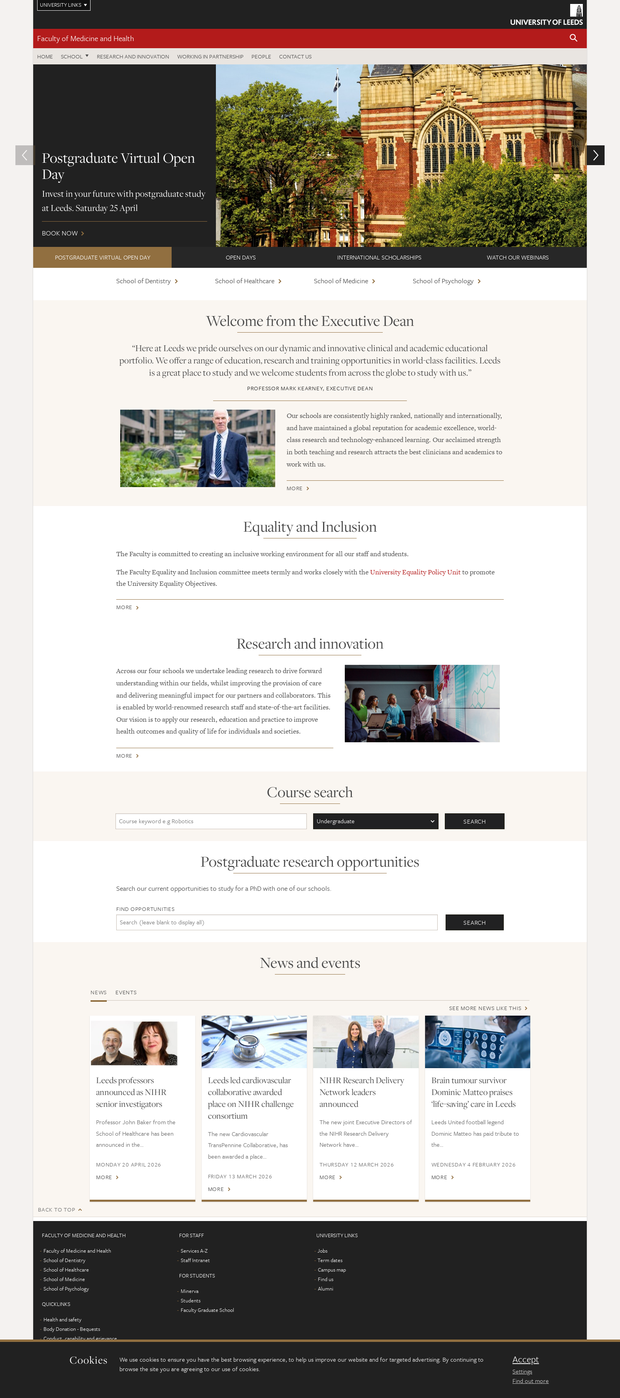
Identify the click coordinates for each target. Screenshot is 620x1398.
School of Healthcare (244, 281)
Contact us (295, 56)
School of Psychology (443, 281)
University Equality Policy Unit (415, 572)
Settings (522, 1371)
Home (45, 56)
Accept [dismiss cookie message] (525, 1359)
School (72, 56)
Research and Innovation (133, 56)
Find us (325, 1279)
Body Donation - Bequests (71, 1329)
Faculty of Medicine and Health (85, 38)
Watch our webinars (518, 257)
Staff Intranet (195, 1260)
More (295, 489)
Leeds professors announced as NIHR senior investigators (131, 1092)
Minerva (189, 1291)
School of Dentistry (143, 281)
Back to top (56, 1209)
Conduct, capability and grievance (80, 1338)
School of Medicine (341, 281)
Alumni (325, 1289)
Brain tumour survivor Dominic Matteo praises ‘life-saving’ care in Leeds (473, 1092)
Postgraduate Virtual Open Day (102, 257)
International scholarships (379, 257)
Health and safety (62, 1319)
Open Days (241, 257)
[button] (574, 38)
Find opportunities (145, 909)
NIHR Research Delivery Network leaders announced (361, 1092)
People (261, 56)
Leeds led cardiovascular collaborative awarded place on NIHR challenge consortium (251, 1097)
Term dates (330, 1260)
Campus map (332, 1270)
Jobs (322, 1251)
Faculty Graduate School (207, 1310)
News (99, 992)
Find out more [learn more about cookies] (530, 1380)
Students (190, 1300)
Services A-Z (194, 1251)
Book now (310, 155)
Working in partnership (210, 56)
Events (126, 992)
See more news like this (485, 1008)
